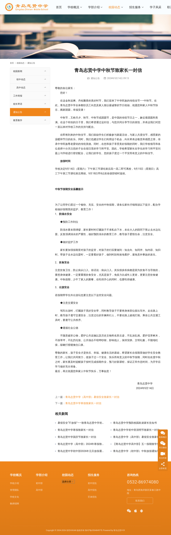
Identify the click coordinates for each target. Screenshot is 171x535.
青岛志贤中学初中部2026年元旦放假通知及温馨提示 (82, 451)
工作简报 (17, 95)
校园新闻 (17, 71)
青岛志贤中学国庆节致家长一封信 (77, 437)
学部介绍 (94, 7)
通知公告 (95, 78)
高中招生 (92, 490)
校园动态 (115, 7)
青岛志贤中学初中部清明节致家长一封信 (136, 430)
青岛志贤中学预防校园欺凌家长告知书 (135, 422)
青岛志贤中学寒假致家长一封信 (83, 403)
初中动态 (20, 79)
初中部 (39, 483)
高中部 (39, 490)
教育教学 (17, 120)
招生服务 (135, 7)
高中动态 (20, 87)
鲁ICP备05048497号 (94, 530)
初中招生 (92, 483)
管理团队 (14, 490)
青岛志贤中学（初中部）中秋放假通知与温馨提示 (137, 451)
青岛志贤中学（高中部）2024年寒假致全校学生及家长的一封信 (82, 444)
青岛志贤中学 (119, 530)
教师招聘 (14, 503)
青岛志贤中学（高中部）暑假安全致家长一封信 (92, 397)
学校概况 (74, 7)
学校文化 (14, 497)
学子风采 (156, 7)
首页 (59, 7)
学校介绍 (14, 483)
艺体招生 (92, 497)
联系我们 (139, 500)
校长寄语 (17, 104)
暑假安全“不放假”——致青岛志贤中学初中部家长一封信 (82, 422)
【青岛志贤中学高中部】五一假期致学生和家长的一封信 (137, 444)
